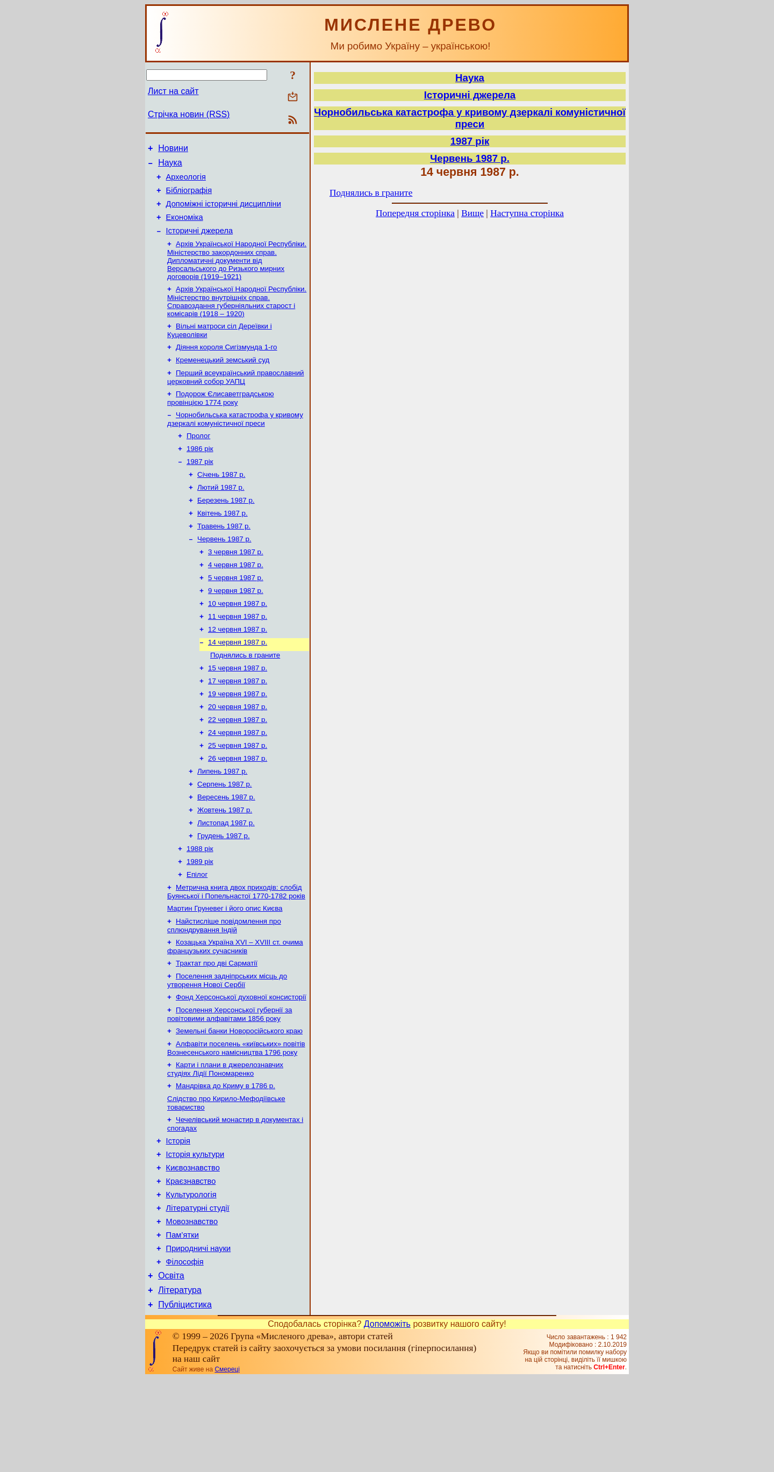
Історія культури (195, 1230)
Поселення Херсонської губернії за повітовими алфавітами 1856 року (229, 1080)
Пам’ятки (182, 1320)
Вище (472, 213)
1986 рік (200, 471)
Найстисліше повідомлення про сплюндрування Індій (224, 986)
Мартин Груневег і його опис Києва (224, 968)
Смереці (226, 1463)
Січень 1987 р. (221, 499)
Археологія (186, 181)
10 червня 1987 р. (237, 638)
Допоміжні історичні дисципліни (223, 212)
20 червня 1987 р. (237, 750)
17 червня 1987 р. (237, 722)
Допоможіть (387, 1417)
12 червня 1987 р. (237, 666)
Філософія (185, 1350)
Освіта (171, 1365)
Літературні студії (198, 1290)
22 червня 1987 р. (237, 764)
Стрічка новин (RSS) (189, 114)
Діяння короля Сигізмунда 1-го (226, 363)
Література (180, 1382)
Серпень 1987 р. (224, 834)
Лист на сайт (173, 91)
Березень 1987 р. (226, 527)
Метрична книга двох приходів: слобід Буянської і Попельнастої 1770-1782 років (236, 950)
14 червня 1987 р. (237, 680)
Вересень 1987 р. (226, 848)
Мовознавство (192, 1305)
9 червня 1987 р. (235, 624)
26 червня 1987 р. (237, 806)
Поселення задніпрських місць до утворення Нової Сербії (227, 1044)
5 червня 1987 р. (235, 610)
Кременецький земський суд (222, 377)
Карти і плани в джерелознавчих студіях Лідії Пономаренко (225, 1138)
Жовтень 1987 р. (224, 862)
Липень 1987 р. (222, 820)
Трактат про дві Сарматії (216, 1026)
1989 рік (200, 918)
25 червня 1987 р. (237, 792)
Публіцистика (185, 1398)
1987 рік (200, 485)
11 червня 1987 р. (237, 652)
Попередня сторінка (415, 213)
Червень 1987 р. (224, 568)
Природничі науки (198, 1335)
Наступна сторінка (527, 213)
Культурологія (191, 1275)
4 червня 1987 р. (235, 596)
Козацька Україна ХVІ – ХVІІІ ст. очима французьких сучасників (235, 1008)
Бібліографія (189, 196)
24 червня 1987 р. (237, 778)
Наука (170, 165)
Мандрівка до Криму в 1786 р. (225, 1156)
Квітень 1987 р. (222, 541)
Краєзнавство (191, 1260)
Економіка (184, 227)
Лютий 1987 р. (221, 513)
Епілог (197, 932)
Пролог (198, 457)
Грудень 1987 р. (223, 890)
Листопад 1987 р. (226, 876)
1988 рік (200, 904)
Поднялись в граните (245, 694)
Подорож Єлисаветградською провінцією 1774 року (220, 417)
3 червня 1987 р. (235, 582)
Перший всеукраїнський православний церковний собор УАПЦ (235, 395)
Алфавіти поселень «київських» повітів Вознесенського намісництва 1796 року (236, 1116)
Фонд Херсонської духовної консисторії (241, 1062)
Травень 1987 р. (223, 555)
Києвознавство (193, 1245)
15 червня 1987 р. (237, 708)
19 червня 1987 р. (237, 736)
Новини (173, 149)
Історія (178, 1215)
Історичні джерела (199, 242)
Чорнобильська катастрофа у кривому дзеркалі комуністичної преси (235, 439)
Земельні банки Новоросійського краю (239, 1098)
